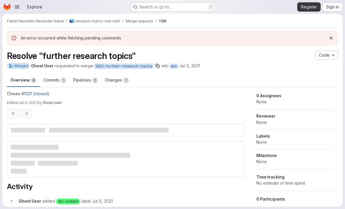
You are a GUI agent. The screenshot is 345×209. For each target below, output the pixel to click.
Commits (54, 80)
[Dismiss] (331, 38)
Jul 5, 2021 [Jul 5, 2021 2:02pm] (189, 65)
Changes (117, 80)
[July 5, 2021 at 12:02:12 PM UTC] (102, 201)
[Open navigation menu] (17, 7)
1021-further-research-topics (124, 66)
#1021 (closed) (35, 93)
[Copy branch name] (157, 65)
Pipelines (85, 80)
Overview (23, 80)
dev (174, 66)
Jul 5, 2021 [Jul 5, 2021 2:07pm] (27, 102)
